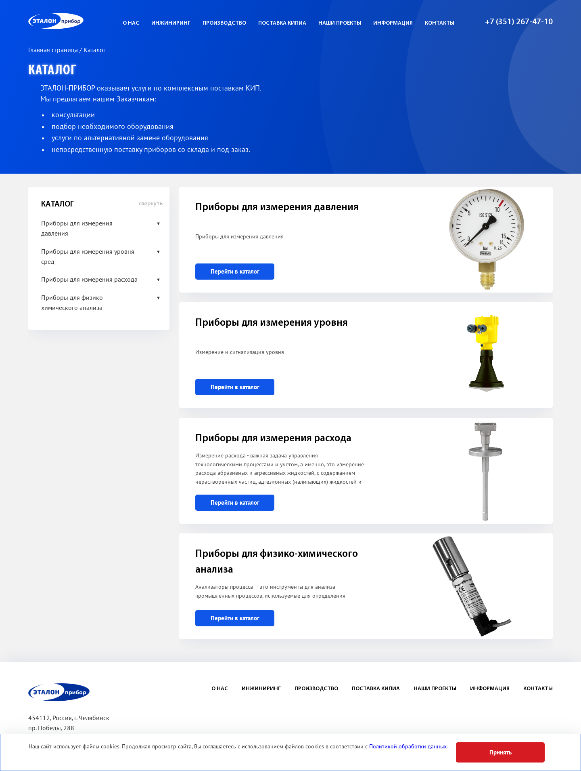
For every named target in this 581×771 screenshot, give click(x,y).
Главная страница (53, 50)
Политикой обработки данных (408, 746)
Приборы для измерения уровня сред (87, 256)
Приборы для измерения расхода (89, 279)
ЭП (75, 21)
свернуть (150, 204)
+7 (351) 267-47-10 (519, 22)
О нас (131, 23)
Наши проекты (339, 23)
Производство (224, 23)
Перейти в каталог (235, 271)
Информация (393, 23)
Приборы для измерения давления (77, 228)
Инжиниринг (170, 23)
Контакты (439, 23)
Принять (500, 752)
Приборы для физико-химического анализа (73, 303)
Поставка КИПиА (282, 23)
